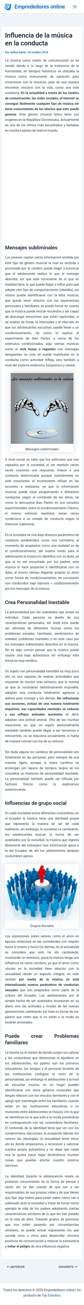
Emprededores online (40, 7)
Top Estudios (51, 1295)
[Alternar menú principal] (75, 6)
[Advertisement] (42, 187)
